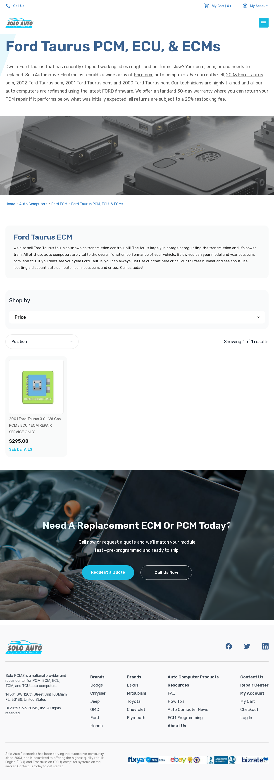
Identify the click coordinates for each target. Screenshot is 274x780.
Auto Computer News (188, 709)
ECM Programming (185, 717)
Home (10, 204)
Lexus (132, 685)
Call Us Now (166, 572)
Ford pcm (143, 74)
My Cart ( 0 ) (221, 6)
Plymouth (136, 717)
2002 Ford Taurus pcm (39, 83)
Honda (96, 725)
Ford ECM (59, 204)
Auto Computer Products (193, 677)
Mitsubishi (136, 693)
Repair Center (254, 685)
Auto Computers (33, 204)
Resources (178, 685)
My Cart (247, 701)
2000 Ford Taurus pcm (145, 83)
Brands (97, 677)
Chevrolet (136, 709)
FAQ (171, 693)
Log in (246, 717)
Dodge (96, 685)
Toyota (134, 701)
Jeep (95, 701)
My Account (255, 6)
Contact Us (251, 677)
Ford (94, 717)
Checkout (249, 709)
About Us (177, 725)
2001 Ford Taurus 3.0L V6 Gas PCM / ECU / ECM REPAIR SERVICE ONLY (35, 425)
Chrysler (97, 693)
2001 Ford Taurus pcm (88, 83)
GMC (94, 709)
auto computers (22, 91)
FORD (108, 91)
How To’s (176, 701)
